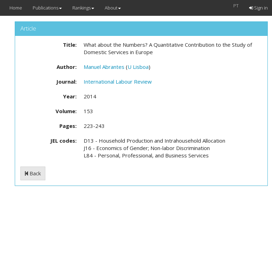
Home (15, 8)
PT (236, 5)
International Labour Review (118, 81)
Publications (47, 8)
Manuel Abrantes (104, 66)
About (113, 8)
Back (33, 173)
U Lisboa (138, 66)
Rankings (83, 8)
